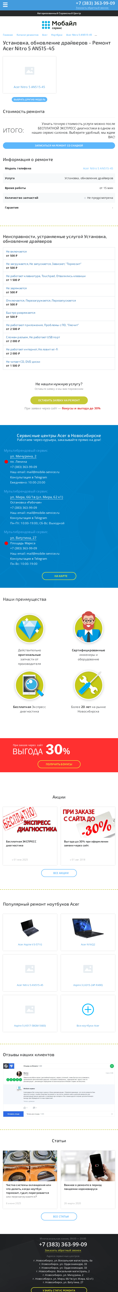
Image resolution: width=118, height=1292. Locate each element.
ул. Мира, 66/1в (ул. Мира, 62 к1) (36, 497)
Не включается (16, 251)
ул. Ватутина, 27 (23, 537)
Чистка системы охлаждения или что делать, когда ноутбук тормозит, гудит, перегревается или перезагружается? (28, 1190)
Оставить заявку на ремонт (59, 400)
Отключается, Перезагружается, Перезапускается (41, 300)
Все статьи (57, 1216)
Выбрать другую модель (29, 99)
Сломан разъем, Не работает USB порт (33, 337)
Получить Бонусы (59, 764)
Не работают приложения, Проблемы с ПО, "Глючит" (42, 325)
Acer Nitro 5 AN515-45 (98, 168)
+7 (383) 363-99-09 (95, 3)
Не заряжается (16, 288)
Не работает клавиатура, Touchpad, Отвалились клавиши (46, 276)
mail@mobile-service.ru (43, 472)
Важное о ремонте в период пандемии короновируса (83, 1186)
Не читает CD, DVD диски (23, 361)
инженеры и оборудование (88, 654)
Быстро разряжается (20, 312)
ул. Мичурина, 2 (23, 456)
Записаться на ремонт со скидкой (59, 145)
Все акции (57, 873)
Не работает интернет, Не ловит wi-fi (32, 349)
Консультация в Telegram (28, 477)
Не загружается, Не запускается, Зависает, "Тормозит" (43, 263)
